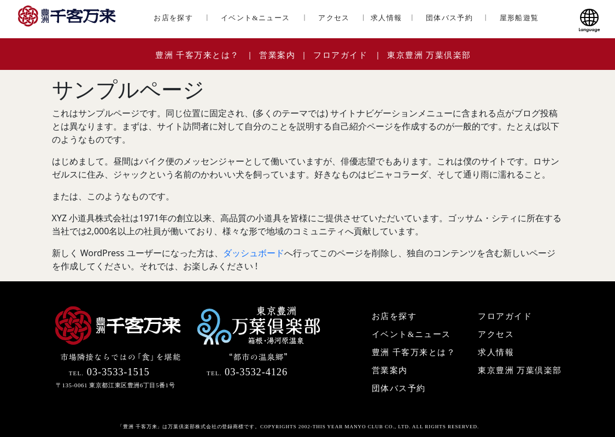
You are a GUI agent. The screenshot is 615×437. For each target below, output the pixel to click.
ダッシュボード (253, 253)
